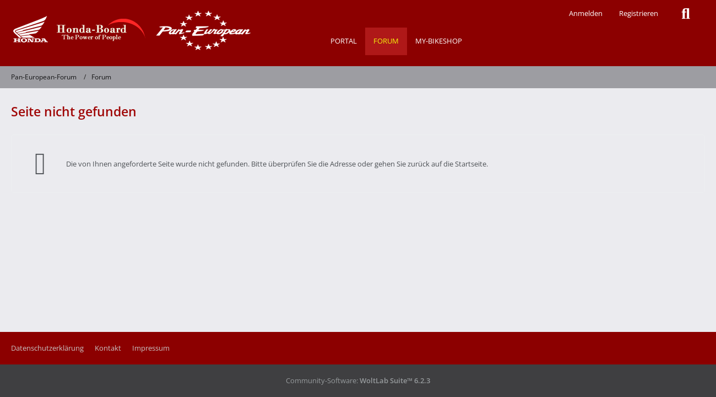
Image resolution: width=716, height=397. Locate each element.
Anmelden (586, 13)
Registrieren (638, 13)
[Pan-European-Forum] (129, 30)
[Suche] (685, 14)
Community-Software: (358, 380)
